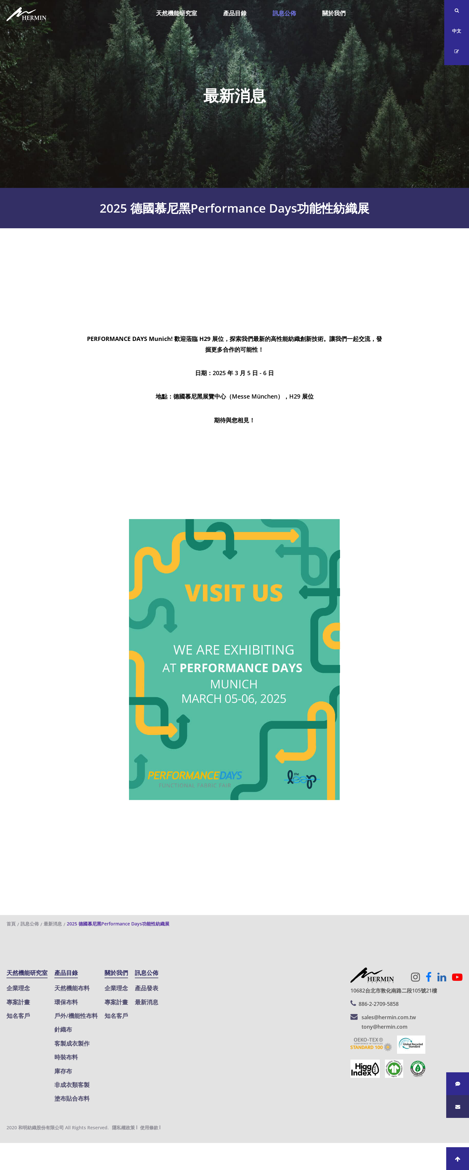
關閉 (6, 1148)
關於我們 (334, 13)
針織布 (63, 1029)
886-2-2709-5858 (379, 1004)
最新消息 (53, 924)
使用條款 (149, 1127)
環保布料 (66, 1002)
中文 (456, 31)
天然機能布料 (72, 988)
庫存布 (63, 1071)
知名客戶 (18, 1016)
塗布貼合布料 (72, 1098)
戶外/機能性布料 (76, 1016)
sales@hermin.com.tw (389, 1017)
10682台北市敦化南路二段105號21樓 (393, 990)
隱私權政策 (123, 1127)
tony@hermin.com (384, 1026)
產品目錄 (235, 13)
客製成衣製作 (72, 1043)
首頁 (11, 924)
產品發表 (146, 988)
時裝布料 (66, 1057)
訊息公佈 (284, 13)
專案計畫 (18, 1002)
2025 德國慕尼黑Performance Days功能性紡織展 (118, 924)
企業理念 (18, 988)
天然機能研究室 (176, 13)
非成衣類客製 (72, 1085)
